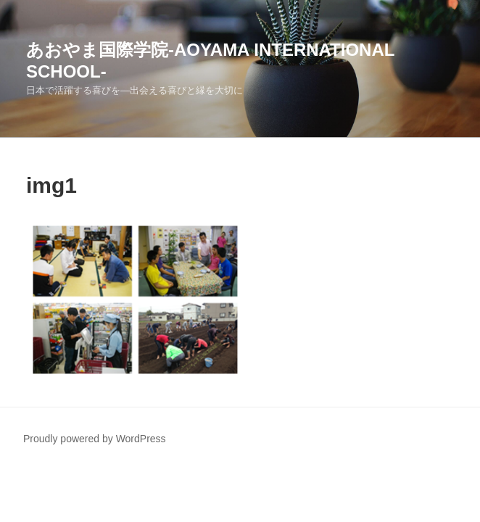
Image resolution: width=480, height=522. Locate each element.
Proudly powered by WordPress (94, 438)
